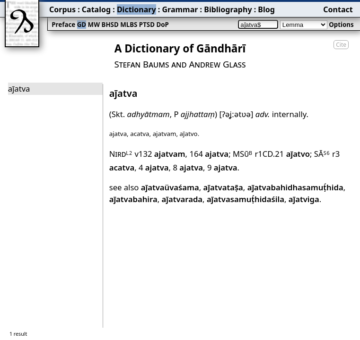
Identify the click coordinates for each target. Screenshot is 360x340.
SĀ (322, 153)
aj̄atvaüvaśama (170, 187)
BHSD (110, 24)
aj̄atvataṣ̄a (223, 187)
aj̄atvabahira (133, 199)
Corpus (62, 9)
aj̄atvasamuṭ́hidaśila (245, 199)
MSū (243, 153)
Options (341, 24)
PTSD (147, 24)
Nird (120, 153)
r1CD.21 (282, 153)
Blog (266, 9)
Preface (63, 24)
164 (208, 153)
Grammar (180, 9)
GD (81, 24)
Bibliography (228, 9)
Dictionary (136, 9)
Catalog (96, 9)
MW (94, 24)
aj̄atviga (304, 199)
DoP (162, 24)
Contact (337, 9)
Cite (341, 45)
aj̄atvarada (181, 199)
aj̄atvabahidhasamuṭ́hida (295, 187)
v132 (159, 153)
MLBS (128, 24)
